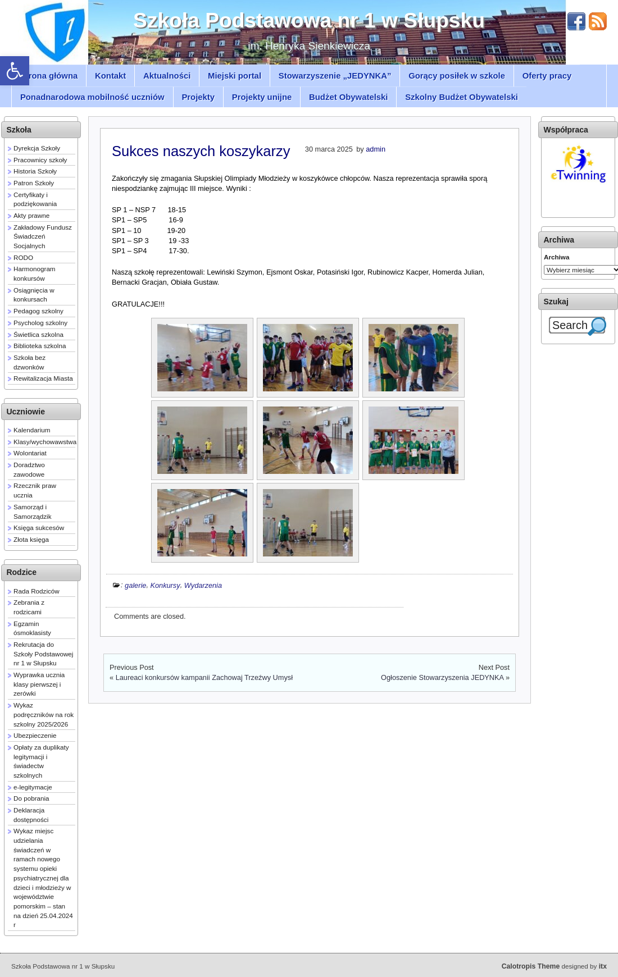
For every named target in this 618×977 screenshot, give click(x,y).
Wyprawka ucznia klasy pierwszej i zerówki (39, 684)
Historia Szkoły (35, 171)
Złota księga (31, 539)
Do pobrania (31, 798)
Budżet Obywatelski (348, 97)
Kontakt (110, 75)
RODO (23, 257)
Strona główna (49, 75)
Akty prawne (31, 215)
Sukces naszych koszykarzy (201, 151)
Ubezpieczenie (35, 735)
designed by (554, 966)
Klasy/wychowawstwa (44, 441)
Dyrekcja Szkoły (36, 148)
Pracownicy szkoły (40, 159)
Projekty (198, 97)
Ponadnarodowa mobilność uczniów (92, 97)
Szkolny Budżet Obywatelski (461, 97)
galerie (135, 585)
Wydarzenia (203, 585)
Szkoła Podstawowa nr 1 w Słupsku (309, 20)
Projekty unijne (262, 97)
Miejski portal (234, 75)
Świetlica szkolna (38, 334)
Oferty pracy (547, 75)
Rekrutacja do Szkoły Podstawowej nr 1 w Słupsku (43, 653)
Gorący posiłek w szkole (456, 75)
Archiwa (556, 257)
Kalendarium (32, 429)
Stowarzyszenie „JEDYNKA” (335, 75)
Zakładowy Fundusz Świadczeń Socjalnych (43, 236)
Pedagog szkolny (38, 310)
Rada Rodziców (36, 591)
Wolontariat (30, 452)
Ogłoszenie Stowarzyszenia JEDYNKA (442, 677)
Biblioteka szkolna (39, 345)
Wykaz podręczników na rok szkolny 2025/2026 (43, 714)
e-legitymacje (32, 787)
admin (375, 149)
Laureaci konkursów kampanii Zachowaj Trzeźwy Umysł (204, 677)
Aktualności (166, 75)
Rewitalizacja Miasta (43, 378)
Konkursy (165, 585)
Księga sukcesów (38, 527)
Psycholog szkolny (40, 322)
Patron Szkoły (33, 182)
